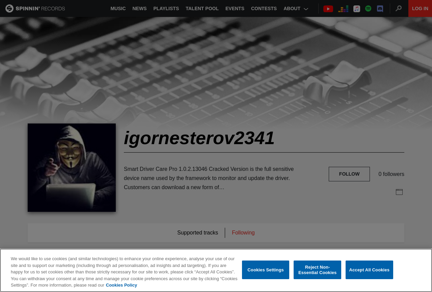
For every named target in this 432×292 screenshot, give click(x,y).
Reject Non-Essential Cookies (317, 270)
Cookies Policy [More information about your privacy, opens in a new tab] (121, 285)
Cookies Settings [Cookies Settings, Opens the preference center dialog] (265, 269)
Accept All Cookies (369, 269)
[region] (216, 270)
